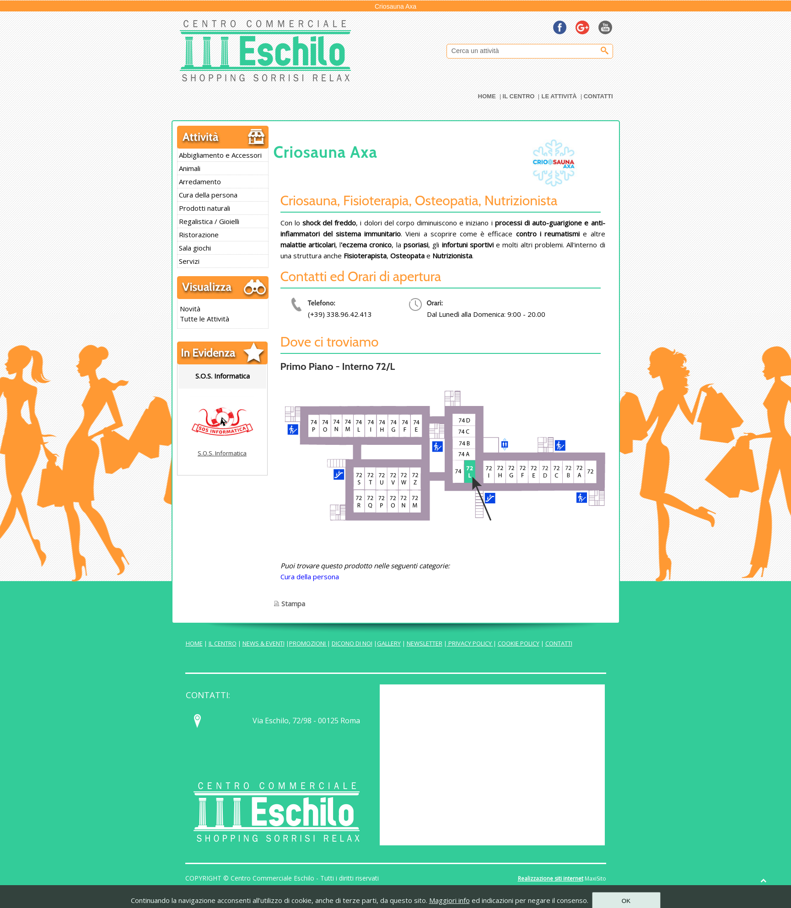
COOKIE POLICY (518, 643)
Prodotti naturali (204, 208)
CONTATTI (558, 643)
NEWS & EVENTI (263, 643)
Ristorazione (199, 234)
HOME (194, 643)
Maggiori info (449, 900)
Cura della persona (208, 194)
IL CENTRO (223, 643)
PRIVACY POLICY (470, 643)
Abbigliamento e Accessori (220, 155)
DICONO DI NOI (352, 643)
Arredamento (200, 181)
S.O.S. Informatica (222, 453)
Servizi (189, 261)
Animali (189, 168)
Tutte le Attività (204, 318)
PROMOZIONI (308, 643)
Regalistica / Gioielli (209, 221)
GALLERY (389, 643)
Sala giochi (195, 247)
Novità (190, 308)
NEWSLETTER (424, 643)
